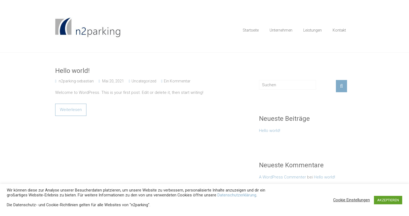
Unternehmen (281, 30)
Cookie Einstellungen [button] (351, 200)
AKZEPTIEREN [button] (388, 200)
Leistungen (312, 30)
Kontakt (339, 30)
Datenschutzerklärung (236, 195)
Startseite (251, 30)
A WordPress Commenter (282, 177)
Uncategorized (144, 81)
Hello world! (72, 71)
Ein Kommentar (177, 81)
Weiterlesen (71, 109)
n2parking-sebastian (76, 81)
